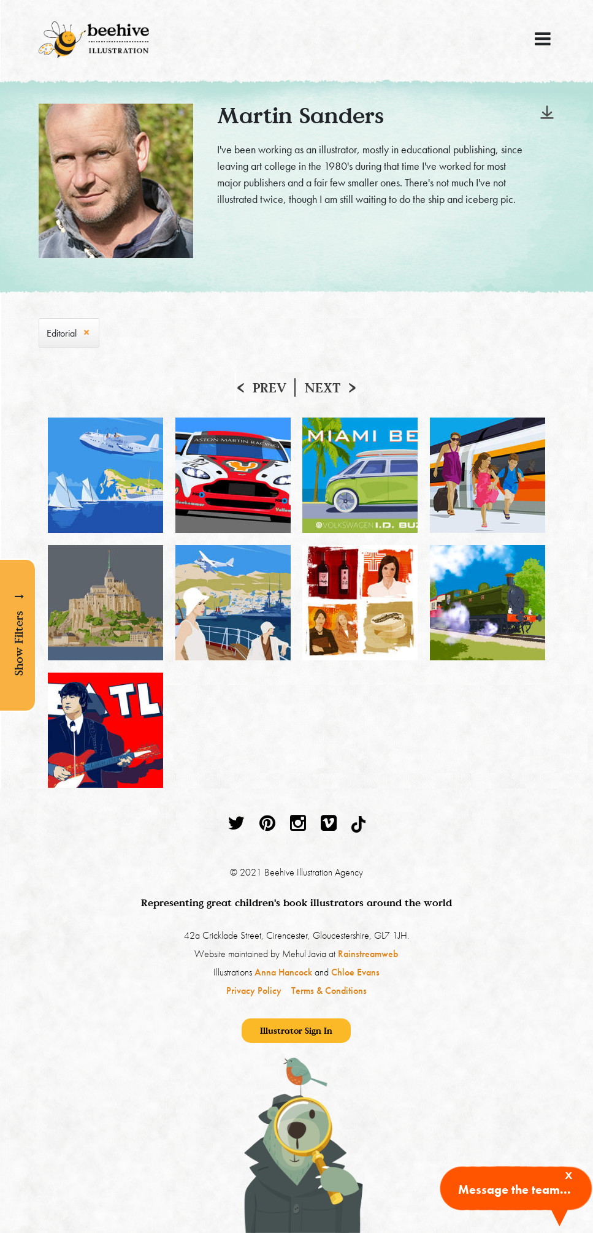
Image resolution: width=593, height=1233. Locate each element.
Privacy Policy (253, 990)
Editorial (62, 333)
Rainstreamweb (368, 953)
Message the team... (514, 1189)
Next (322, 387)
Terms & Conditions (329, 990)
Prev (269, 387)
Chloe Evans (355, 972)
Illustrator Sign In (296, 1030)
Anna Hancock (283, 972)
